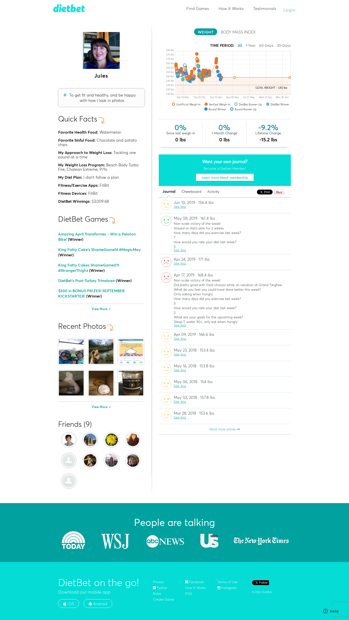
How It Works (231, 8)
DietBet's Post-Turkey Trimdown (86, 280)
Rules (157, 593)
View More (101, 309)
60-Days (266, 45)
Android (98, 603)
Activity (213, 192)
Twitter (160, 588)
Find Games (197, 8)
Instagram (227, 588)
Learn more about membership (225, 177)
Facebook (194, 582)
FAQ (188, 593)
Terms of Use (227, 582)
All (240, 45)
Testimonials (264, 8)
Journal (168, 192)
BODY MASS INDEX (238, 32)
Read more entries (225, 429)
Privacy (158, 582)
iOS (68, 603)
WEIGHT (206, 32)
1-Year (251, 45)
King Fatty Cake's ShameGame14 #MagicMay (99, 249)
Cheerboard (191, 192)
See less (180, 206)
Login (289, 9)
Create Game (163, 599)
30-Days (284, 45)
